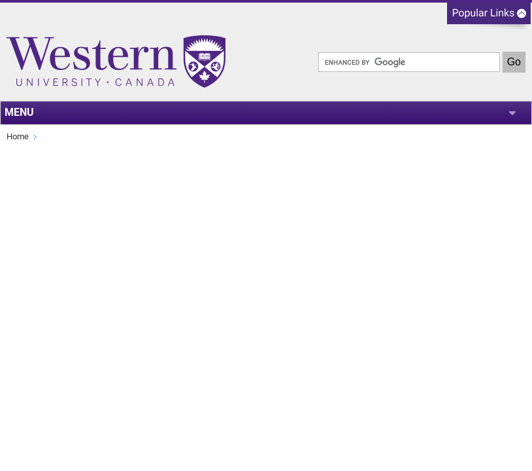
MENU (19, 112)
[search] (409, 62)
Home (18, 136)
